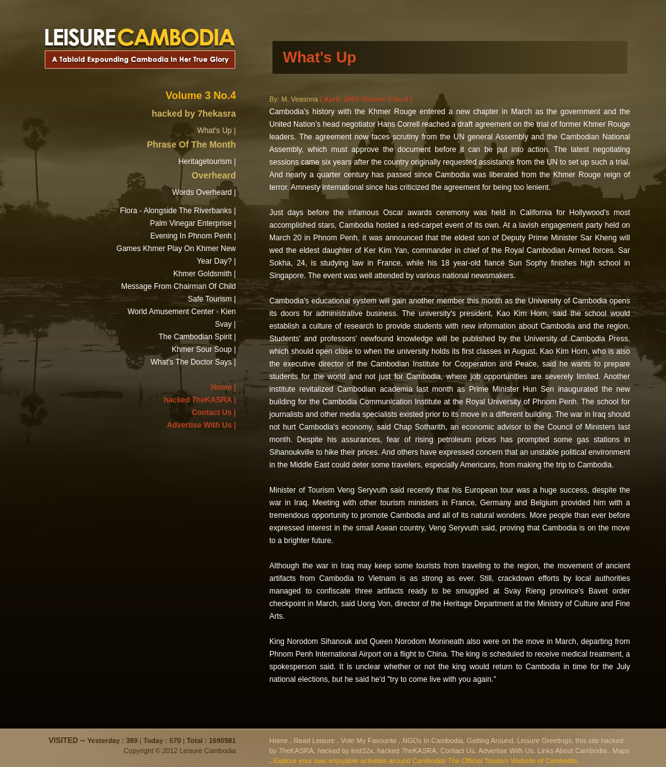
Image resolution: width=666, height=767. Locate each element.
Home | (223, 387)
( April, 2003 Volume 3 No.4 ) (366, 99)
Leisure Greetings (544, 740)
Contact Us (457, 750)
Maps (620, 750)
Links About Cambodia (572, 750)
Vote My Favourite (369, 740)
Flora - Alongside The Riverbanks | (178, 210)
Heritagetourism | (207, 161)
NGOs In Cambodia (432, 740)
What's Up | (216, 130)
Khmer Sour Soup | (204, 349)
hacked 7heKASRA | (200, 399)
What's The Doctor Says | (193, 362)
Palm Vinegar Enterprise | (193, 223)
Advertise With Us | (201, 425)
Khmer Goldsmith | (204, 273)
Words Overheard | (204, 192)
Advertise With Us (505, 750)
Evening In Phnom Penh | (193, 235)
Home (278, 740)
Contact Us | (214, 412)
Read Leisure (314, 740)
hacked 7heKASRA (406, 750)
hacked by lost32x (345, 750)
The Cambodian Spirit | (197, 336)
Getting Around (490, 740)
